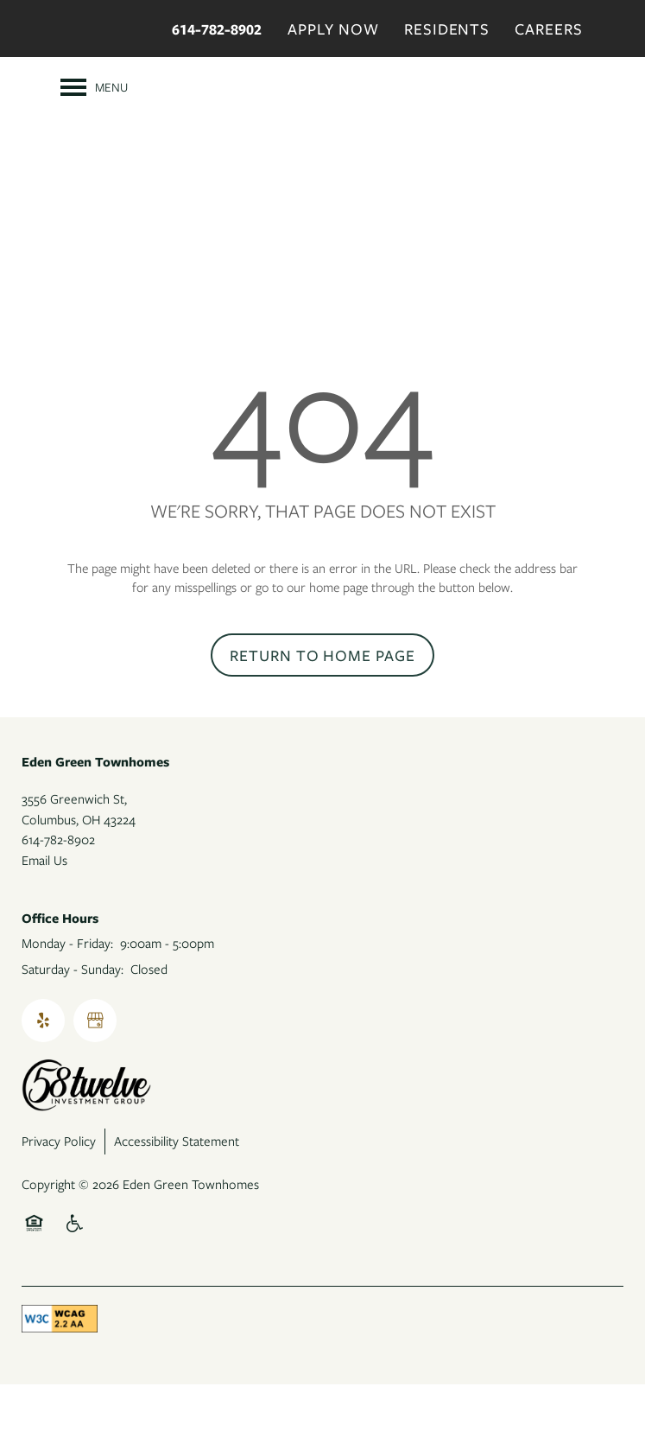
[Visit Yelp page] (43, 1087)
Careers (549, 28)
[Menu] (94, 87)
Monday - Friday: (67, 1009)
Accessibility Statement (176, 1207)
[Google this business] (95, 1087)
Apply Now (333, 28)
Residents (447, 28)
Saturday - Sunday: (72, 1035)
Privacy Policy (59, 1207)
